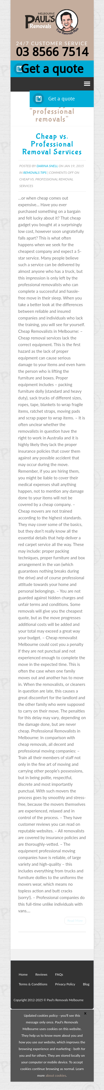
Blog (86, 984)
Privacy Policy (65, 984)
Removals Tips (35, 172)
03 (52, 52)
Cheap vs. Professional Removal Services (52, 144)
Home (23, 974)
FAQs (59, 974)
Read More (75, 920)
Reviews (41, 974)
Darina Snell (47, 166)
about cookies (56, 1075)
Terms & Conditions (33, 984)
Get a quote (52, 69)
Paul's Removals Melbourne (65, 1000)
